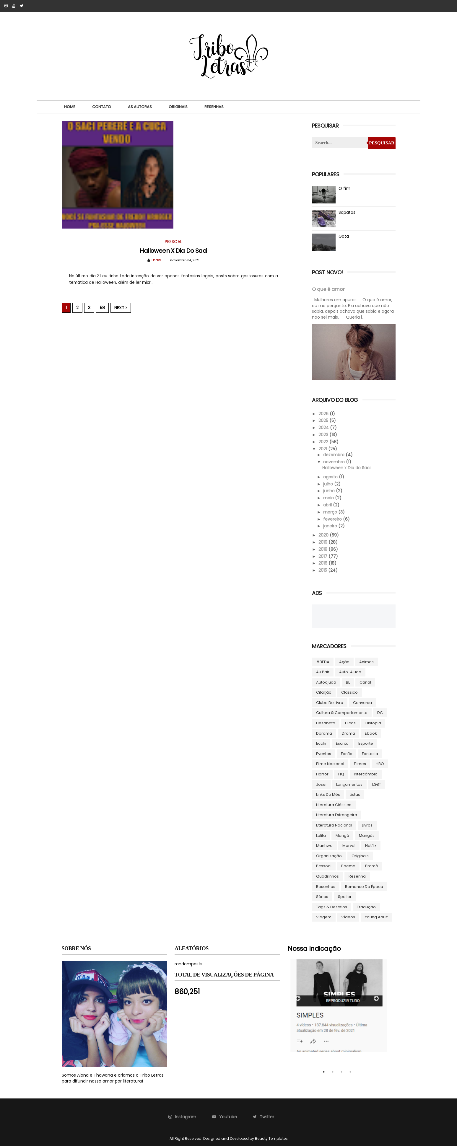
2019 (323, 542)
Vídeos (348, 917)
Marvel (348, 845)
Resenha (357, 876)
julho (328, 484)
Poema (348, 866)
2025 (323, 420)
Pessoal (323, 866)
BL (348, 682)
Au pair (322, 672)
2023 (323, 435)
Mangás (367, 835)
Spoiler (345, 896)
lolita (321, 835)
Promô (371, 866)
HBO (380, 764)
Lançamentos (349, 784)
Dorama (324, 733)
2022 (323, 442)
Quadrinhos (327, 876)
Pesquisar (381, 143)
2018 (323, 549)
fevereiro (333, 519)
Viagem (323, 917)
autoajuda (326, 682)
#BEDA (322, 662)
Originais (178, 107)
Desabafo (325, 723)
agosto (331, 477)
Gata (344, 236)
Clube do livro (329, 702)
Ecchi (321, 743)
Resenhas (214, 107)
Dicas (350, 723)
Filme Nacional (330, 764)
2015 (323, 570)
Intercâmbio (366, 774)
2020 (324, 535)
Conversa (362, 702)
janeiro (330, 526)
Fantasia (370, 754)
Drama (348, 733)
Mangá (342, 835)
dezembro (334, 455)
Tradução (366, 907)
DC (380, 712)
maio (329, 498)
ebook (371, 733)
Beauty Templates (271, 1138)
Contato (101, 107)
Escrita (342, 743)
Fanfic (346, 754)
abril (328, 505)
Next (120, 308)
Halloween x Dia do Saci (173, 251)
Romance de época (364, 886)
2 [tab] (333, 1072)
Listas (355, 794)
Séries (322, 896)
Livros (367, 825)
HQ (341, 774)
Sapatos (347, 212)
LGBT (376, 784)
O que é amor (328, 289)
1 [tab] (324, 1072)
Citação (323, 692)
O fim (344, 188)
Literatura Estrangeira (336, 815)
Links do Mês (328, 794)
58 (102, 308)
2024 (324, 428)
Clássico (349, 692)
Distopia (373, 723)
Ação (344, 662)
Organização (329, 856)
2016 (323, 563)
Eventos (323, 754)
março (330, 512)
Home (69, 107)
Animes (366, 662)
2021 (323, 449)
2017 (323, 556)
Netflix (370, 845)
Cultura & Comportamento (341, 712)
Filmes (360, 764)
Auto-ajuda (350, 672)
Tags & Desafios (331, 907)
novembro (334, 462)
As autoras (140, 107)
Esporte (365, 743)
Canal (365, 682)
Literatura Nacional (334, 825)
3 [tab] (341, 1072)
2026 (324, 414)
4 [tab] (350, 1072)
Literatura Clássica (334, 805)
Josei (321, 784)
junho (329, 491)
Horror (322, 774)
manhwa (324, 845)
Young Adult (376, 917)
